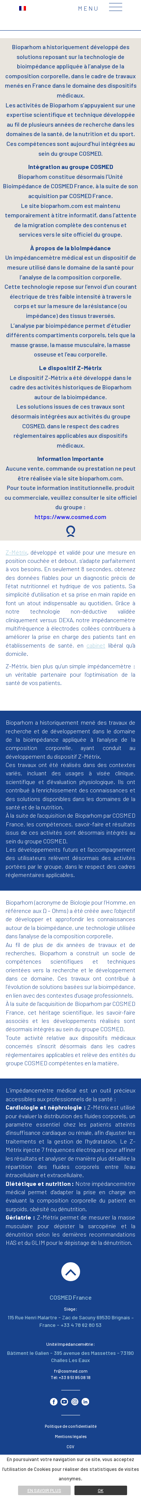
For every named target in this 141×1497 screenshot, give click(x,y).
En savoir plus (44, 1490)
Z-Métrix (16, 552)
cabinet (95, 645)
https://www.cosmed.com (70, 516)
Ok (100, 1490)
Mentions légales (70, 1436)
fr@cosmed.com (71, 1370)
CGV (70, 1446)
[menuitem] (22, 8)
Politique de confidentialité (71, 1426)
